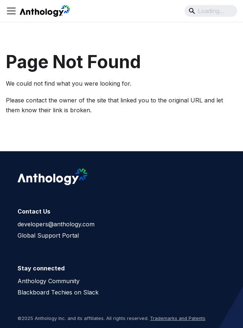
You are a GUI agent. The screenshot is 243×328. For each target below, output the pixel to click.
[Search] (211, 11)
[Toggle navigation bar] (11, 10)
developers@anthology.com (56, 224)
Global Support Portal (48, 235)
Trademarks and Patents (177, 318)
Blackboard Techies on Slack (58, 292)
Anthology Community (49, 281)
